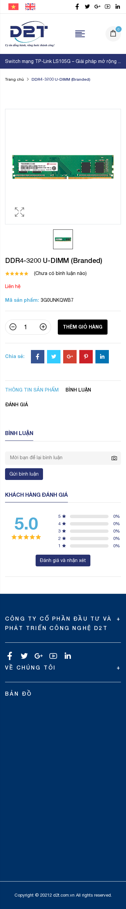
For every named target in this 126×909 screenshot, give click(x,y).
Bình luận (78, 390)
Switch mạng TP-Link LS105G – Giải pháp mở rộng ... (63, 61)
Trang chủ (14, 79)
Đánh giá (16, 404)
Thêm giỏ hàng (82, 327)
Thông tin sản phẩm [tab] (32, 390)
